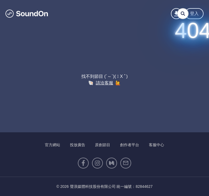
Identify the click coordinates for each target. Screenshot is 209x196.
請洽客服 (104, 83)
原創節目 (102, 145)
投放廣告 (77, 145)
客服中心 (156, 145)
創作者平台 (129, 145)
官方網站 (52, 145)
